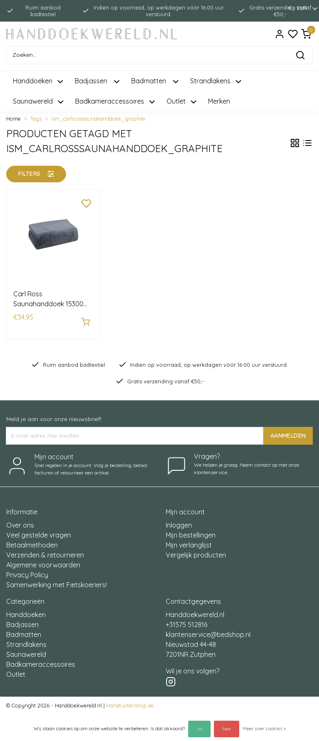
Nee (226, 729)
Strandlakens (26, 640)
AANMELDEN (288, 431)
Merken (219, 101)
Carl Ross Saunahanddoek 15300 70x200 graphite (48, 299)
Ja (199, 729)
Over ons (20, 520)
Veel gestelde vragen (38, 530)
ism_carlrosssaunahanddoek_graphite (98, 118)
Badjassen (22, 620)
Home (13, 118)
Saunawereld (26, 650)
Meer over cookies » (264, 728)
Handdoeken (26, 610)
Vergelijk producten (196, 550)
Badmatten (23, 630)
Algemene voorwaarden (43, 560)
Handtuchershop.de (130, 700)
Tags (36, 118)
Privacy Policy (27, 570)
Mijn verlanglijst (189, 540)
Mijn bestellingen (191, 530)
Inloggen (179, 520)
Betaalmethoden (32, 540)
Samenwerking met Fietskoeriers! (56, 580)
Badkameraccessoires (40, 660)
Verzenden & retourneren (45, 550)
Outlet (15, 670)
